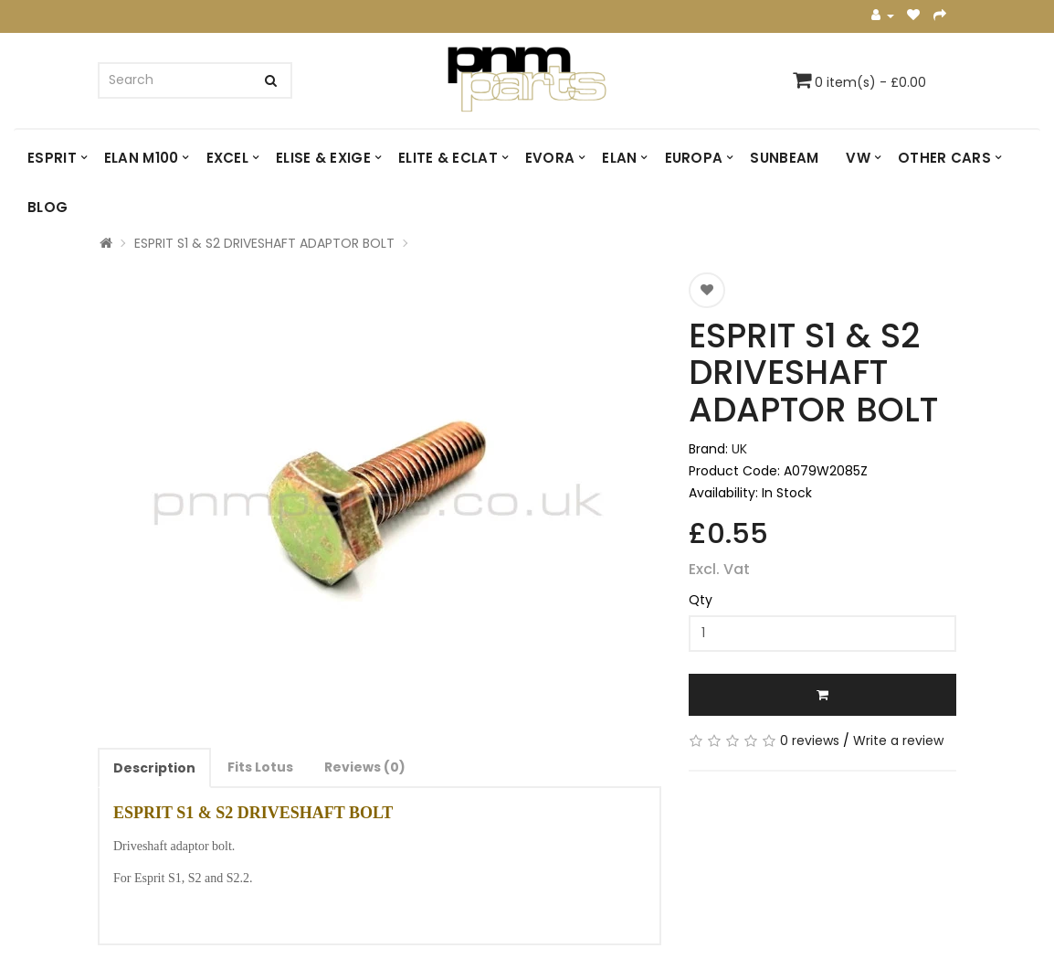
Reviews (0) (365, 767)
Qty (700, 600)
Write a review (898, 740)
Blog (47, 207)
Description (154, 768)
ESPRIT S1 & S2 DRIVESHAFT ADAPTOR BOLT (264, 243)
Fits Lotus (260, 767)
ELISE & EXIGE (323, 157)
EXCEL (227, 157)
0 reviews (809, 740)
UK (739, 449)
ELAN (619, 157)
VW (858, 157)
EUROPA (694, 157)
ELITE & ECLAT (448, 157)
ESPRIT (52, 157)
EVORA (550, 157)
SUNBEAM (784, 157)
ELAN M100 (141, 157)
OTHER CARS (944, 157)
